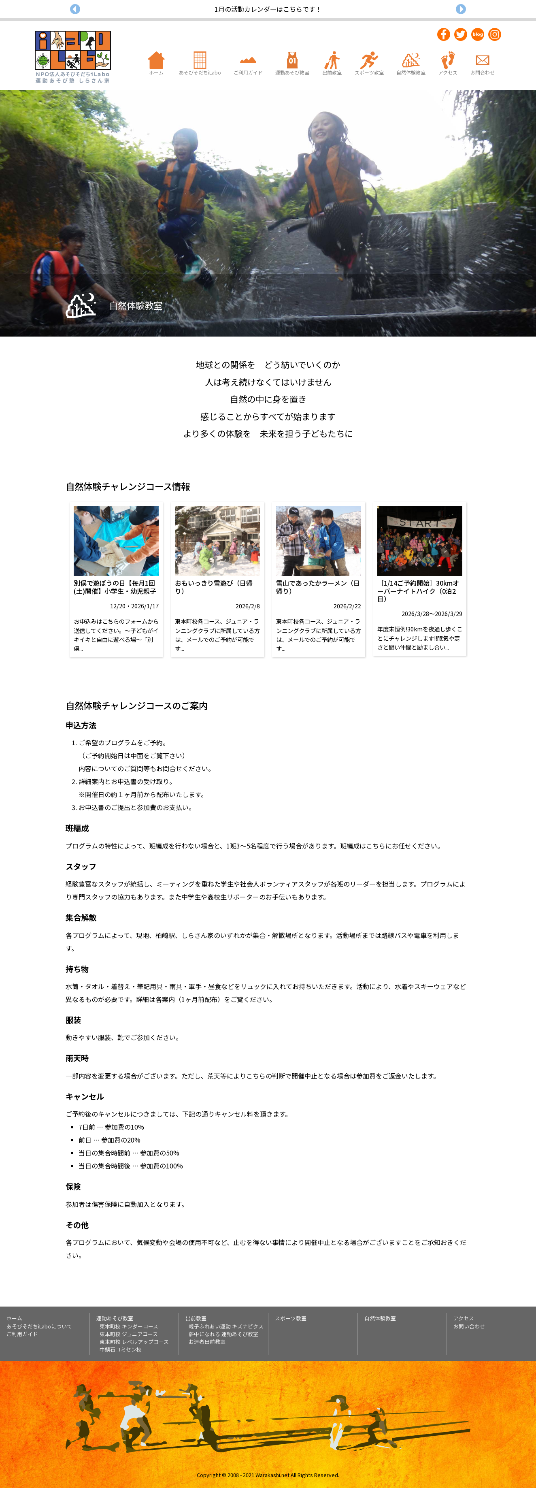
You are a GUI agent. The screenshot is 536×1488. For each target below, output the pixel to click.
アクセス (463, 1318)
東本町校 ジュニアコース (129, 1334)
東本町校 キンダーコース (129, 1326)
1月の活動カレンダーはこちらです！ (268, 9)
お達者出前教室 (207, 1341)
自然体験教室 (380, 1318)
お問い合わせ (469, 1326)
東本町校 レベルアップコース (134, 1341)
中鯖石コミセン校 (121, 1349)
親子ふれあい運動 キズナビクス (226, 1326)
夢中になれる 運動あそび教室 (223, 1334)
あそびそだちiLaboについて (39, 1326)
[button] (75, 9)
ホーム (14, 1318)
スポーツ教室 (290, 1318)
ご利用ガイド (22, 1334)
